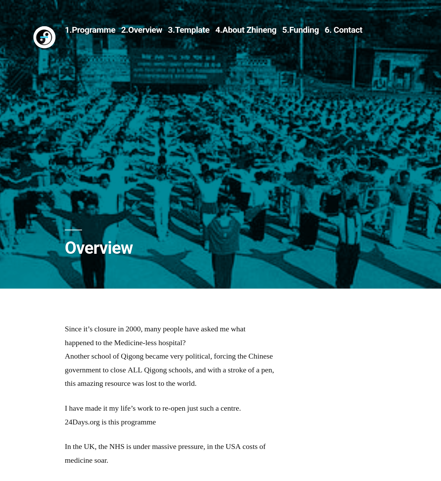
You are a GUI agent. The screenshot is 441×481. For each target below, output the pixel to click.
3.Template (188, 30)
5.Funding (300, 30)
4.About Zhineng (246, 30)
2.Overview (141, 30)
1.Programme (90, 30)
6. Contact (343, 30)
